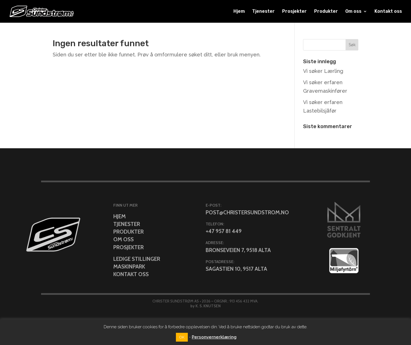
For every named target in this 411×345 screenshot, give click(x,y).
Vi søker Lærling (323, 71)
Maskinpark (129, 266)
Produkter (326, 11)
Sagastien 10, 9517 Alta (236, 269)
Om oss (353, 11)
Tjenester (263, 11)
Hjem (239, 11)
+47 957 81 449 (224, 231)
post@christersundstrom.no (247, 212)
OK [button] (181, 337)
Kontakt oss (388, 11)
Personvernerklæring (214, 337)
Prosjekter (294, 11)
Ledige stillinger (136, 259)
